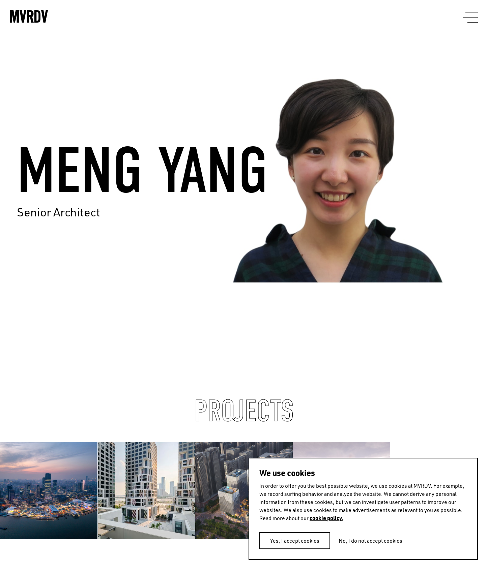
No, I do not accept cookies (370, 540)
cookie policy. (326, 517)
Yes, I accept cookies (294, 540)
